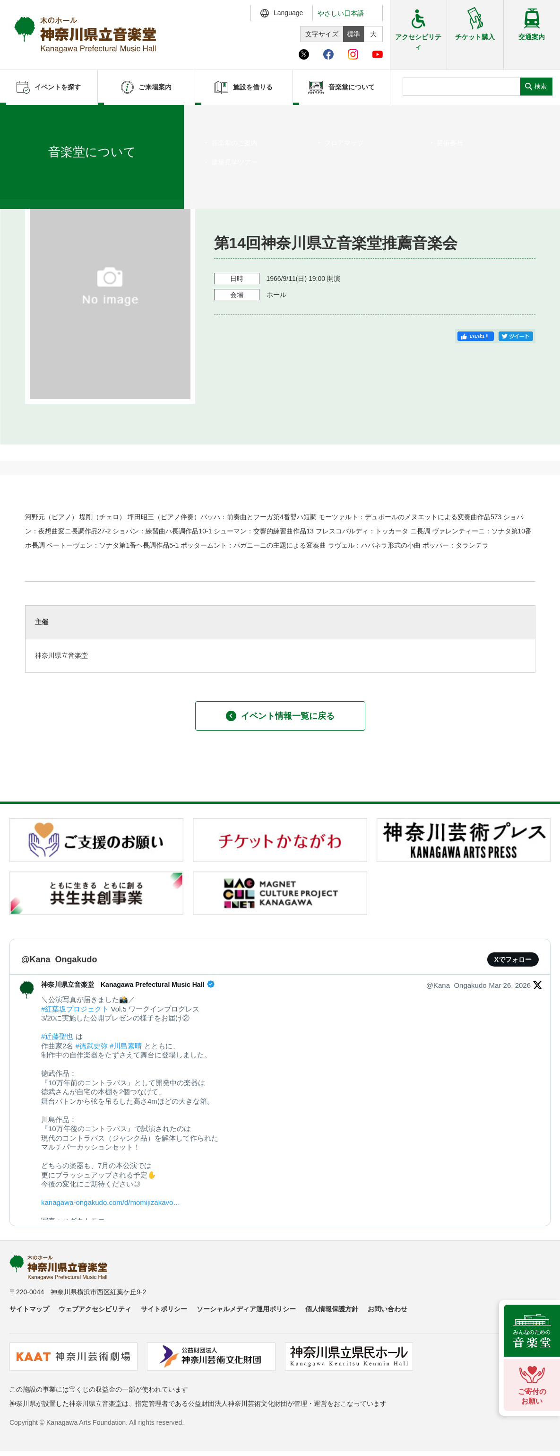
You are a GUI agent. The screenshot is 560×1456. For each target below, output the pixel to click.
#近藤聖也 (57, 1036)
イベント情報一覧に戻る (280, 716)
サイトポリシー (164, 1309)
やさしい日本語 (341, 13)
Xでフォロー (513, 959)
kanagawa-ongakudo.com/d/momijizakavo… (110, 1202)
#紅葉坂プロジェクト (75, 1009)
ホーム (22, 116)
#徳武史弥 (92, 1046)
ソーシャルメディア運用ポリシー (246, 1309)
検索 (540, 86)
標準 (353, 34)
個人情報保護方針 (331, 1309)
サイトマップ (29, 1309)
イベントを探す (59, 116)
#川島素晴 (126, 1046)
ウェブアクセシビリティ (95, 1309)
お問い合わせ (387, 1309)
